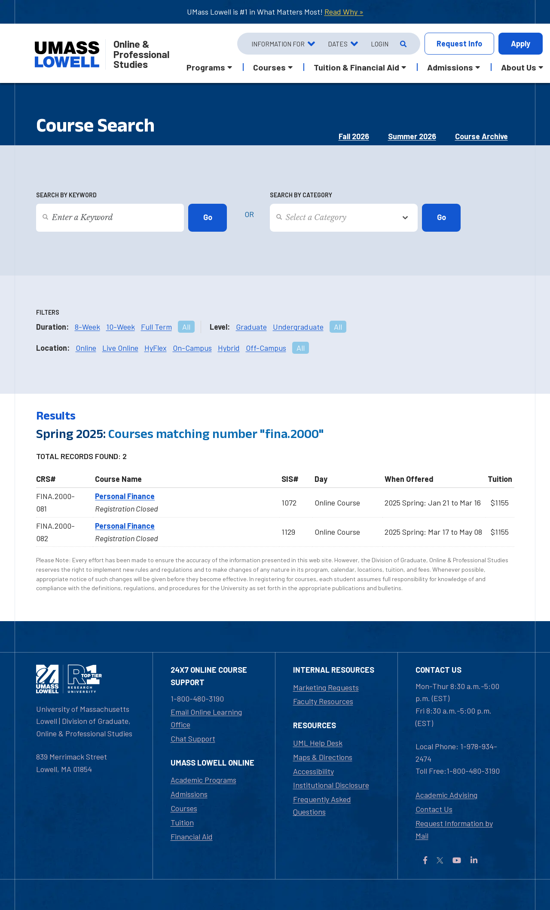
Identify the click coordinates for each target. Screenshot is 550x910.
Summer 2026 (412, 136)
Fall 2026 (354, 136)
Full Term (156, 326)
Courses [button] (269, 67)
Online (86, 347)
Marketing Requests (326, 687)
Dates (338, 44)
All (186, 326)
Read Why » (344, 11)
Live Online (120, 347)
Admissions (189, 794)
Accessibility (313, 771)
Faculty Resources (323, 701)
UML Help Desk (317, 743)
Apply (520, 43)
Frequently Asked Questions (322, 805)
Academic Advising (446, 795)
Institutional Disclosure (331, 785)
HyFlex (155, 347)
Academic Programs (203, 779)
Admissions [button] (450, 67)
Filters (47, 312)
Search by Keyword (66, 195)
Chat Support (193, 738)
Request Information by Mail (454, 829)
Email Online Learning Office (206, 718)
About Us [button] (518, 67)
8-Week (87, 326)
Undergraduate (298, 326)
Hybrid (229, 347)
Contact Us (434, 809)
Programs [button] (205, 67)
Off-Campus (266, 347)
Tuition (182, 822)
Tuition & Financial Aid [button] (356, 67)
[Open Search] (402, 44)
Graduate (251, 326)
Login (379, 44)
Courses (184, 808)
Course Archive (481, 136)
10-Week (120, 326)
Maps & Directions (322, 757)
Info (459, 44)
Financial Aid (192, 836)
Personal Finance (125, 496)
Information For (278, 44)
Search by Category (301, 195)
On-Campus (192, 347)
